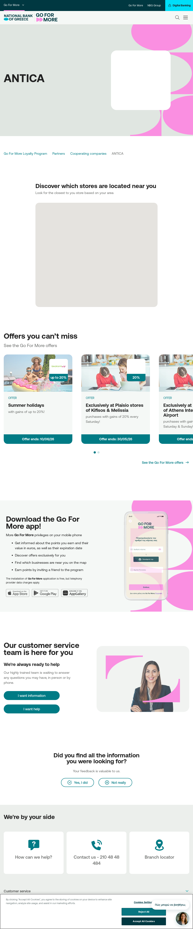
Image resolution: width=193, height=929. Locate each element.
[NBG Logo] (18, 18)
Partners (58, 153)
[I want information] (32, 695)
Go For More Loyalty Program (25, 153)
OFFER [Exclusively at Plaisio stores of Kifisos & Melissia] (90, 398)
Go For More (14, 5)
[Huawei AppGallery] (75, 591)
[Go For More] (46, 17)
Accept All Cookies (144, 921)
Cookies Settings (144, 902)
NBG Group (154, 5)
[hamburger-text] (185, 17)
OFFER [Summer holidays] (12, 398)
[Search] (177, 17)
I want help (31, 709)
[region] (96, 911)
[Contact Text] (96, 853)
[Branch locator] (159, 853)
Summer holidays (26, 405)
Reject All (143, 911)
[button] (95, 452)
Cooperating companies (88, 153)
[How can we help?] (34, 853)
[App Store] (19, 591)
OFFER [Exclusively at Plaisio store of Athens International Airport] (167, 398)
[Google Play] (46, 591)
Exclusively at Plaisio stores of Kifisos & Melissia (114, 408)
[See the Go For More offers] (165, 462)
